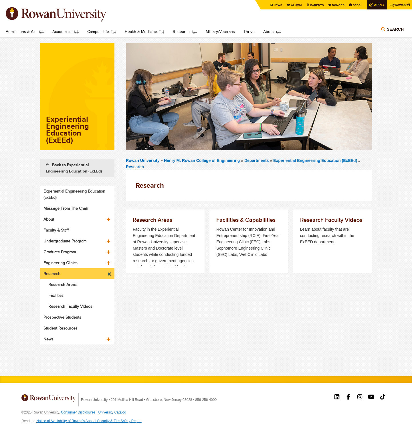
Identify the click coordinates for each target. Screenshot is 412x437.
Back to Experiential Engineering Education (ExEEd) (74, 168)
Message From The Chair (65, 208)
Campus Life (98, 31)
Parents (315, 5)
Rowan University (64, 14)
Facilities (56, 295)
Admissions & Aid (21, 31)
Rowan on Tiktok (382, 397)
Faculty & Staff (56, 230)
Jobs (355, 5)
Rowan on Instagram (359, 397)
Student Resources (60, 328)
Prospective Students (62, 317)
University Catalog (112, 412)
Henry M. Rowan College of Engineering (202, 160)
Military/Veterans (220, 31)
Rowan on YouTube (371, 397)
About (268, 31)
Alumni (294, 5)
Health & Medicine (141, 31)
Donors (336, 5)
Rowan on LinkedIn (336, 397)
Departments (256, 160)
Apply (378, 5)
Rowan (397, 4)
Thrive (249, 31)
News (276, 5)
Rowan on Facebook (348, 397)
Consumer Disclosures (78, 412)
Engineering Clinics (60, 263)
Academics (62, 31)
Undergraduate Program (64, 241)
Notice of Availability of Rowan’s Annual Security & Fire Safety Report (89, 421)
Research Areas (62, 284)
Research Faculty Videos (70, 306)
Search (395, 29)
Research (181, 31)
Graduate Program (59, 252)
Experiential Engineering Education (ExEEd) (315, 160)
